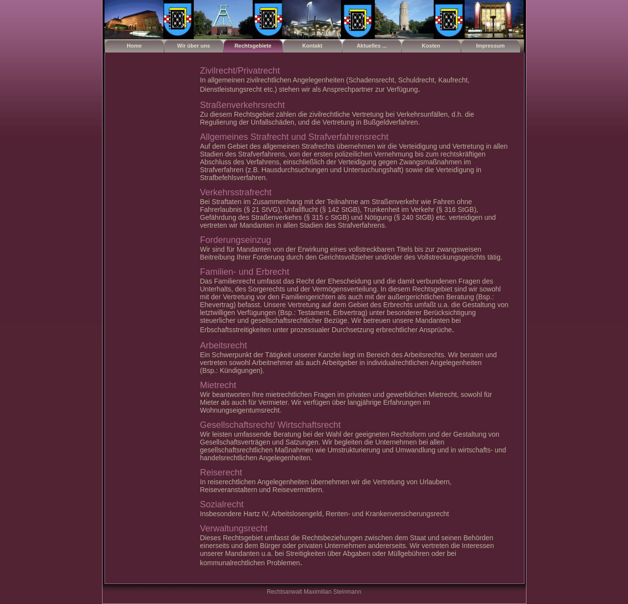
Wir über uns (193, 46)
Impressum (490, 46)
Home (134, 46)
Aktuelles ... (372, 46)
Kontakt (312, 46)
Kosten (431, 46)
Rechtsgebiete (253, 46)
